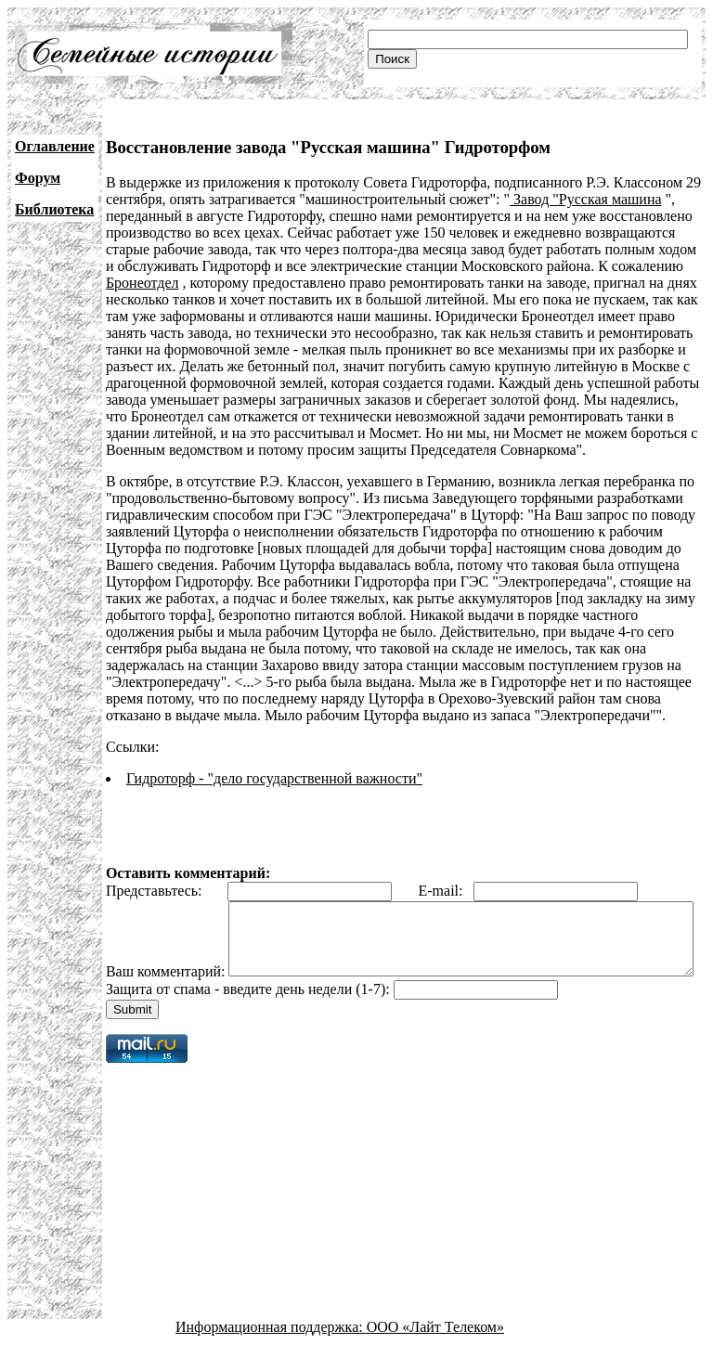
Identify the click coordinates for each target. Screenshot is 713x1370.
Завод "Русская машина (586, 199)
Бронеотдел (142, 283)
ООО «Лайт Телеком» (435, 1354)
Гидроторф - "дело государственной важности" (274, 778)
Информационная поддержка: (271, 1354)
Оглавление (55, 146)
